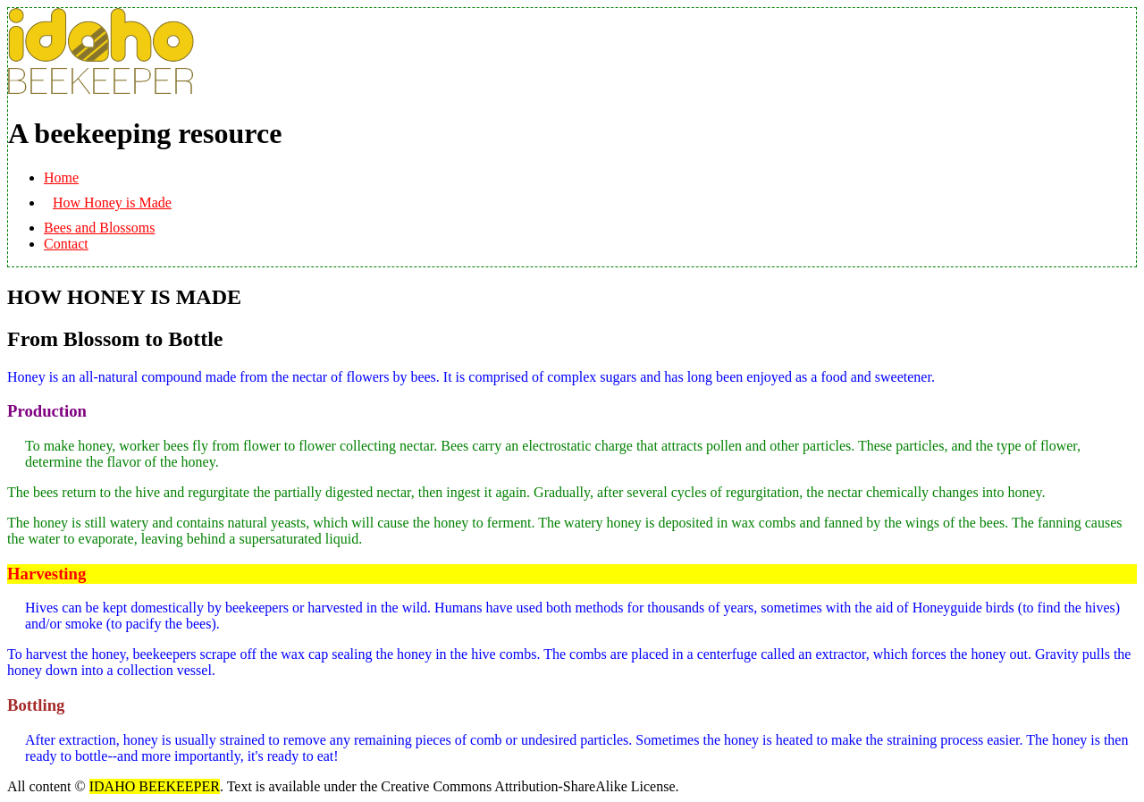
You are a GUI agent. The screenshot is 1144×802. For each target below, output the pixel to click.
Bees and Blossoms (99, 227)
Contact (66, 243)
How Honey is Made (112, 202)
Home (61, 177)
